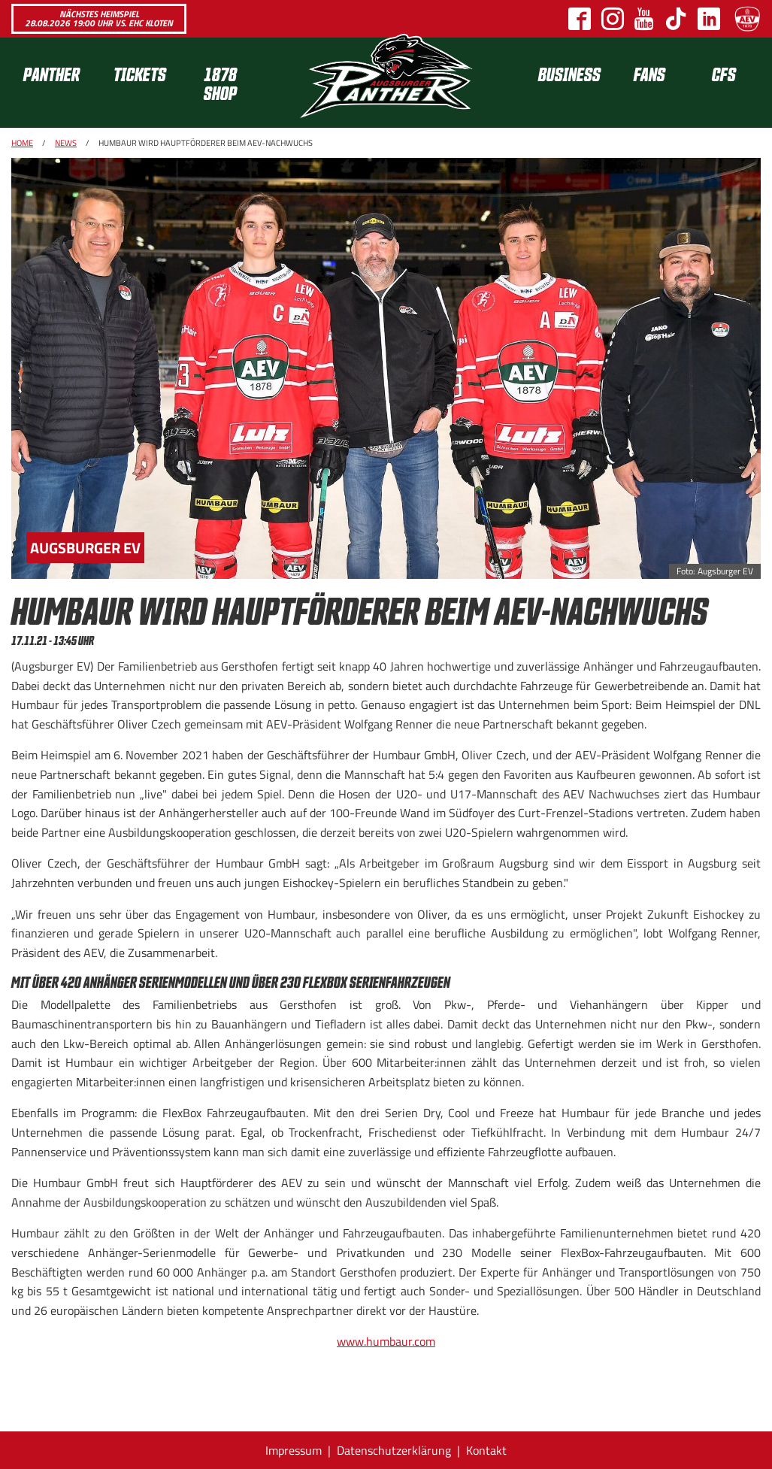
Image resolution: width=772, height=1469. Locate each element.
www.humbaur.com (386, 1341)
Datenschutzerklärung (394, 1450)
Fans (649, 73)
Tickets (140, 73)
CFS (724, 73)
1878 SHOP (220, 82)
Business (569, 73)
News (66, 143)
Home (22, 143)
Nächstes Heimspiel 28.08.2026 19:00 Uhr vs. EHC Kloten (99, 18)
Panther (51, 73)
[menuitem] (56, 83)
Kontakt (486, 1450)
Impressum (293, 1450)
